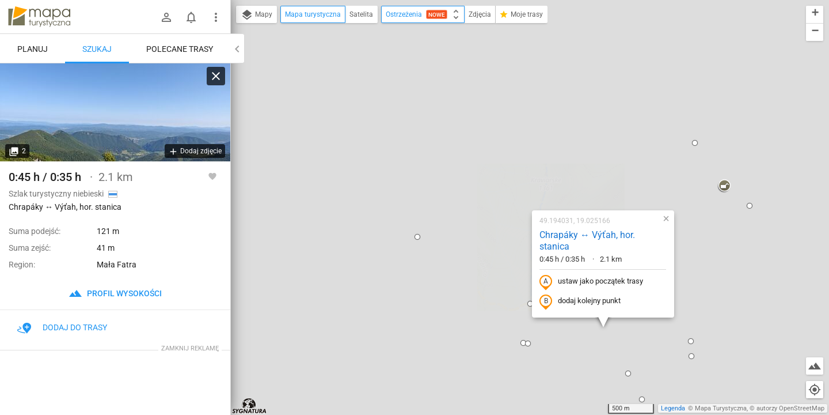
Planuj (32, 49)
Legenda (673, 408)
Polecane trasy (179, 49)
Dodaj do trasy (62, 327)
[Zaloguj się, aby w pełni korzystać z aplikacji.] (212, 175)
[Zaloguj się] (166, 17)
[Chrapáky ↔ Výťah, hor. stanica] (115, 112)
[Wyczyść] (216, 76)
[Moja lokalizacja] (814, 389)
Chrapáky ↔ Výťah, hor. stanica (511, 117)
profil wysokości (115, 293)
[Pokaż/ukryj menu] (216, 17)
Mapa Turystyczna (721, 408)
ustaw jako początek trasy (515, 158)
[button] (341, 113)
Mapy (256, 15)
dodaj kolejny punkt (504, 178)
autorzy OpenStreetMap (790, 408)
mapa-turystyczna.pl (39, 16)
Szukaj (97, 49)
